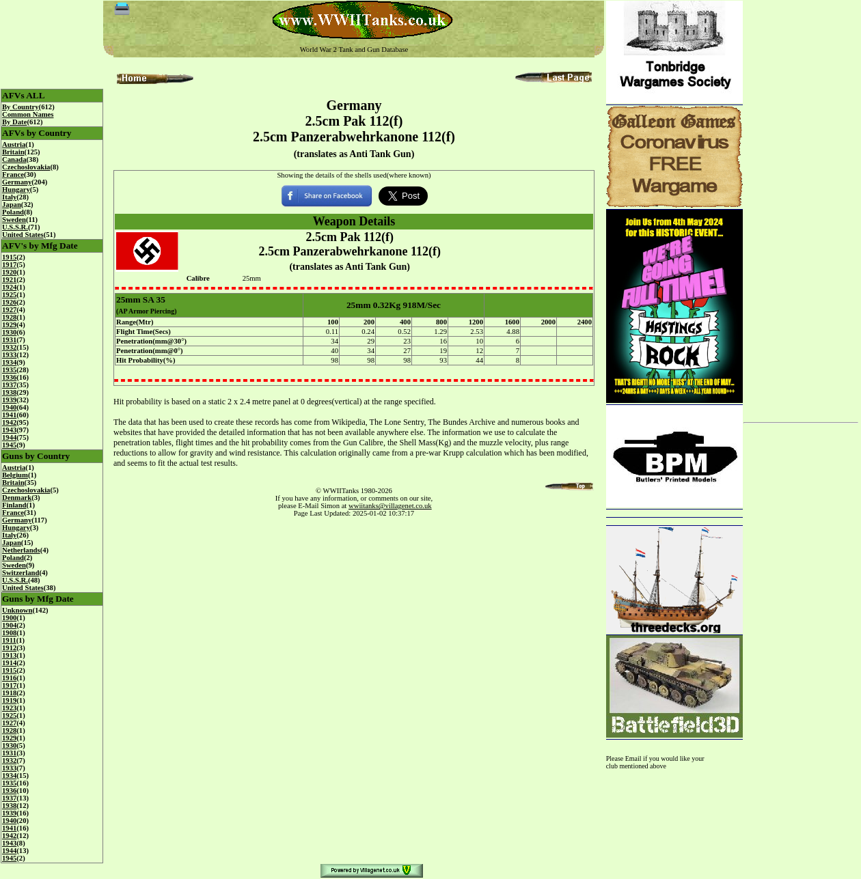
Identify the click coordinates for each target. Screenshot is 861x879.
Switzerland (20, 572)
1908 (9, 633)
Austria (13, 144)
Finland (14, 505)
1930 (9, 332)
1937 (9, 385)
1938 (9, 392)
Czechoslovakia (26, 167)
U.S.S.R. (15, 227)
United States (23, 234)
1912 (9, 648)
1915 (9, 257)
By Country (20, 107)
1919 (9, 700)
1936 (9, 377)
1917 (9, 264)
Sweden (14, 219)
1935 (9, 370)
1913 (9, 655)
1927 (9, 309)
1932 (9, 347)
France (13, 174)
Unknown (17, 610)
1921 (9, 279)
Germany (16, 182)
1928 (9, 317)
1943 (9, 430)
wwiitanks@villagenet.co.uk (390, 506)
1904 (9, 625)
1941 (9, 415)
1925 (9, 294)
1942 (9, 422)
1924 (9, 287)
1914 (9, 663)
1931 (9, 340)
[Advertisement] (800, 206)
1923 (9, 708)
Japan (11, 204)
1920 (9, 272)
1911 (9, 640)
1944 (9, 437)
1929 (9, 325)
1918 (9, 693)
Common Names (27, 114)
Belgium (15, 475)
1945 (9, 445)
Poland (13, 212)
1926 (9, 302)
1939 (9, 400)
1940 (9, 407)
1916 (9, 678)
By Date (14, 122)
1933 (9, 355)
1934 (9, 362)
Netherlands (21, 550)
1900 (9, 618)
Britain (13, 152)
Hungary (16, 189)
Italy (9, 197)
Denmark (16, 497)
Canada (14, 159)
